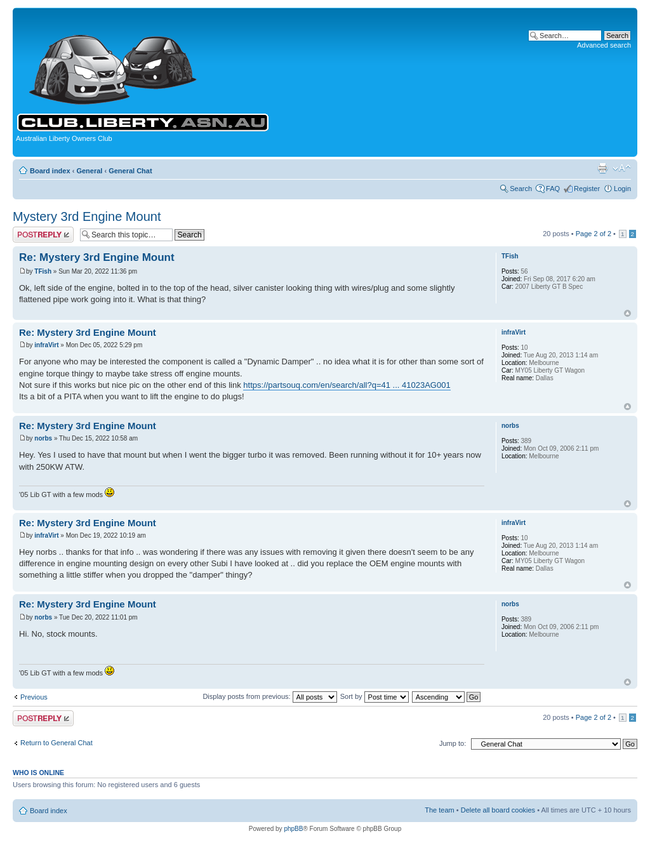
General (89, 171)
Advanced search (604, 45)
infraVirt (46, 345)
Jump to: (452, 743)
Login (622, 188)
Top (627, 313)
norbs (43, 438)
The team (439, 810)
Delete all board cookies (498, 810)
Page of (593, 233)
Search (521, 188)
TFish (42, 271)
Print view (602, 168)
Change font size (622, 168)
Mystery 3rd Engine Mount (87, 216)
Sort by (374, 696)
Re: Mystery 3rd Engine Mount (97, 257)
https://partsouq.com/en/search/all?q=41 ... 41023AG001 (346, 385)
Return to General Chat (56, 743)
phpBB (293, 828)
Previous (34, 697)
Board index (50, 171)
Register (587, 188)
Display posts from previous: (269, 696)
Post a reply (43, 234)
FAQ (553, 188)
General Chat (130, 171)
